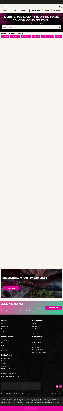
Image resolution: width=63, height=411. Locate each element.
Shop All (3, 323)
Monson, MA (5, 361)
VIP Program (5, 340)
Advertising (35, 334)
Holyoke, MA (5, 358)
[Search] (59, 27)
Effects (3, 329)
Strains (3, 331)
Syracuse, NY (5, 366)
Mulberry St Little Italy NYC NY (10, 376)
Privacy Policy (51, 393)
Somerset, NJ (5, 363)
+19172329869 (36, 342)
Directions (35, 329)
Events (34, 331)
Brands (3, 334)
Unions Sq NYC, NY (7, 368)
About (34, 323)
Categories (4, 326)
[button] (2, 7)
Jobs (2, 348)
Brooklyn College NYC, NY (9, 373)
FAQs (2, 342)
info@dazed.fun (37, 345)
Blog (2, 345)
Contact (34, 326)
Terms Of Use (58, 393)
